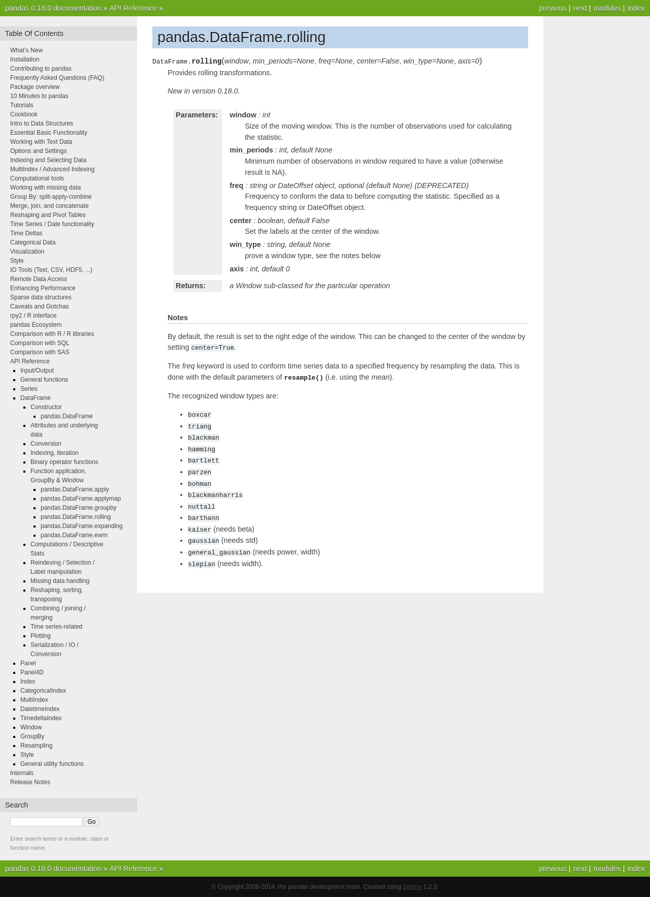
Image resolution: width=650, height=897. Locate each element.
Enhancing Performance (43, 288)
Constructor (46, 407)
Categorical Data (32, 242)
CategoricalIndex (43, 690)
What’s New (26, 50)
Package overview (34, 86)
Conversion (45, 443)
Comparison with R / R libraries (52, 333)
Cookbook (24, 114)
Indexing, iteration (54, 452)
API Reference (133, 8)
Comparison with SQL (40, 343)
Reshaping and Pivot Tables (48, 215)
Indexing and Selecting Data (48, 160)
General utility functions (52, 763)
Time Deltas (26, 233)
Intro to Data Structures (41, 123)
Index (27, 681)
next (580, 8)
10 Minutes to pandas (39, 96)
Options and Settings (38, 150)
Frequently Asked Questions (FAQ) (57, 77)
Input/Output (37, 370)
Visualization (27, 251)
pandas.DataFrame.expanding (81, 526)
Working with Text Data (41, 141)
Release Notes (30, 782)
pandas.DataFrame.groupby (78, 507)
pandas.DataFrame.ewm (74, 535)
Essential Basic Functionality (48, 132)
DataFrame (35, 397)
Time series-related (56, 626)
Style (17, 260)
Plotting (40, 635)
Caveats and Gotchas (39, 306)
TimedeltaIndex (41, 718)
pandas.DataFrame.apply (75, 489)
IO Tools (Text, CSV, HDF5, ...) (51, 269)
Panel (28, 663)
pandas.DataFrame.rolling (76, 516)
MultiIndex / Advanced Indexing (52, 169)
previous (552, 8)
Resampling (36, 745)
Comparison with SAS (40, 352)
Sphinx (412, 886)
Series (29, 388)
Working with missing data (45, 187)
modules (607, 8)
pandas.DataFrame (67, 416)
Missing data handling (59, 580)
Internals (22, 773)
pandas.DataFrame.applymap (81, 498)
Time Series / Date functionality (52, 224)
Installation (24, 59)
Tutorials (22, 105)
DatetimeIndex (39, 709)
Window (31, 727)
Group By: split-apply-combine (51, 196)
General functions (44, 379)
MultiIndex (34, 699)
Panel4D (32, 672)
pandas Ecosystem (35, 324)
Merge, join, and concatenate (49, 205)
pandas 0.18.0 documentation (53, 8)
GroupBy (32, 736)
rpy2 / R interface (33, 315)
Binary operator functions (64, 462)
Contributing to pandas (41, 68)
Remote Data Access (38, 279)
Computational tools (37, 178)
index (636, 8)
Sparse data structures (41, 297)
